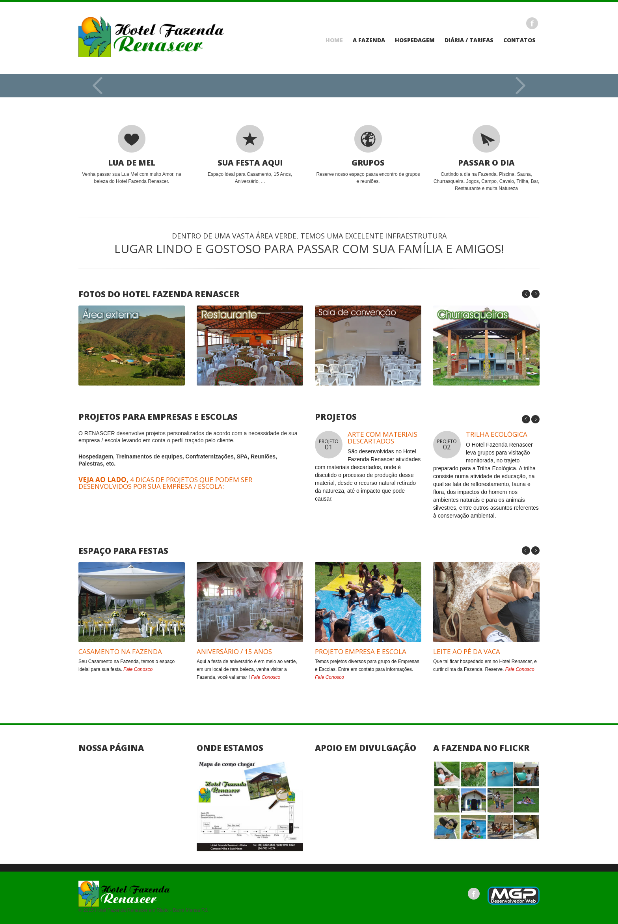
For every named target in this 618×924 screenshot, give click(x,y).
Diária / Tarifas (469, 40)
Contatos (519, 40)
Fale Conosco (138, 669)
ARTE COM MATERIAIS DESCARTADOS (382, 437)
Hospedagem (415, 40)
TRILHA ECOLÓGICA (496, 434)
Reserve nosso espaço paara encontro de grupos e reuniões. (368, 154)
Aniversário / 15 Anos (234, 651)
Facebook (532, 23)
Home (334, 40)
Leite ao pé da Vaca (466, 651)
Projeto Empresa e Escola (360, 651)
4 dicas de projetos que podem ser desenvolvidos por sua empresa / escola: (165, 483)
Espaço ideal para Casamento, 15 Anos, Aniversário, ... (250, 154)
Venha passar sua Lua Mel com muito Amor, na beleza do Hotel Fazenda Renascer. (131, 154)
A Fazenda (369, 40)
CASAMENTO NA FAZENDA (120, 651)
